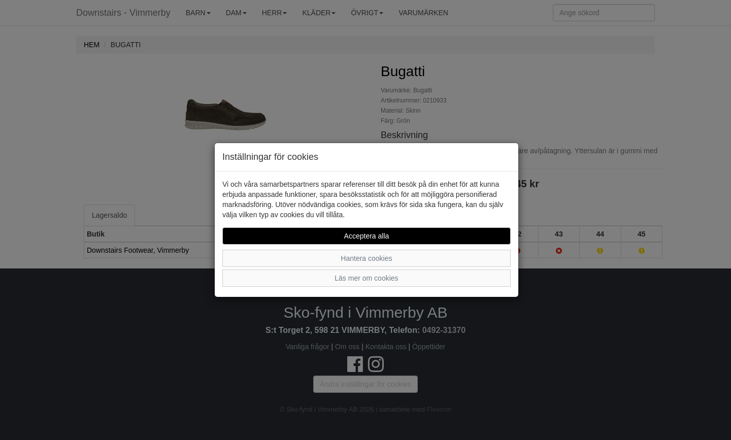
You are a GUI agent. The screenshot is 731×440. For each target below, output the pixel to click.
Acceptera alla (366, 236)
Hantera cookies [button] (366, 258)
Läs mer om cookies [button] (366, 278)
